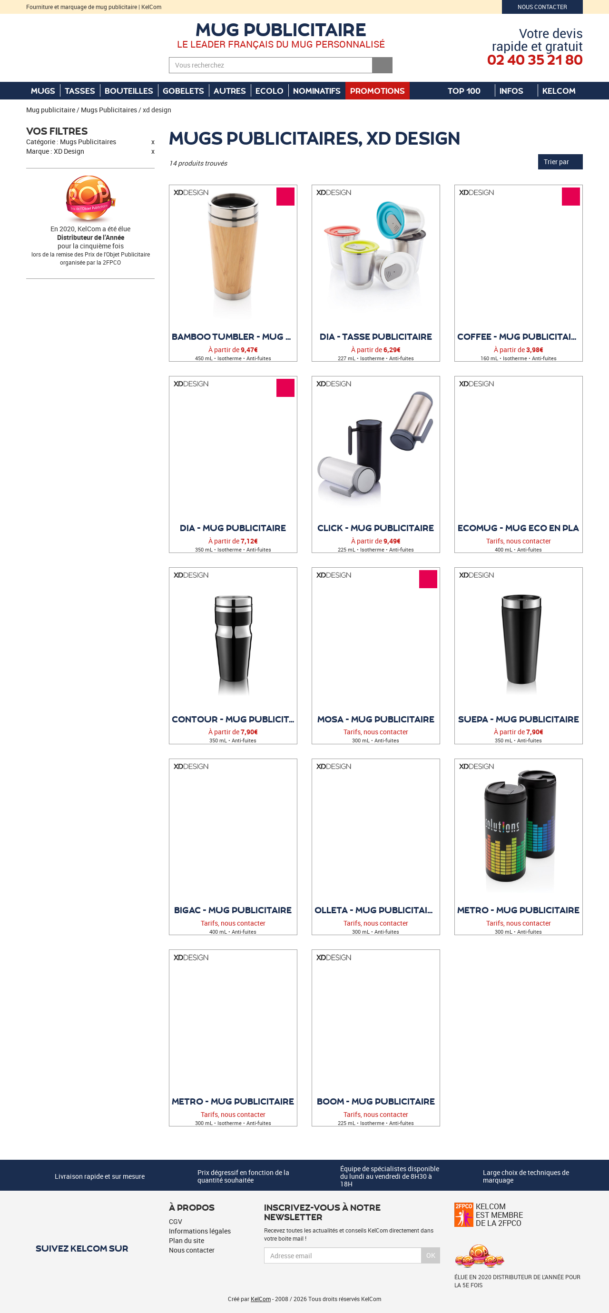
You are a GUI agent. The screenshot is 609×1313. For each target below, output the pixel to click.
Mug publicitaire (281, 28)
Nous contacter (542, 6)
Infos (516, 90)
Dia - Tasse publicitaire (376, 336)
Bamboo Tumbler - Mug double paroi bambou (234, 336)
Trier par (560, 161)
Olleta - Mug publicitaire (376, 910)
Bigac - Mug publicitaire (233, 910)
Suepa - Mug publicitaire (518, 719)
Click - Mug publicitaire (375, 528)
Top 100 (469, 90)
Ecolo (269, 90)
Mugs (43, 90)
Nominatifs (317, 90)
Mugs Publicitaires (109, 109)
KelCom (563, 90)
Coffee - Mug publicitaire (519, 336)
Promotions (377, 90)
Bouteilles (129, 90)
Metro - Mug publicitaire (518, 910)
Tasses (80, 90)
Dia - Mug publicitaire (233, 528)
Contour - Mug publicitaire (234, 719)
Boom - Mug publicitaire (376, 1101)
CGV (175, 1221)
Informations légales (200, 1230)
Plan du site (186, 1240)
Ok (430, 1255)
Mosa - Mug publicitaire (375, 719)
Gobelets (183, 90)
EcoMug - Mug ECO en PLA (518, 528)
